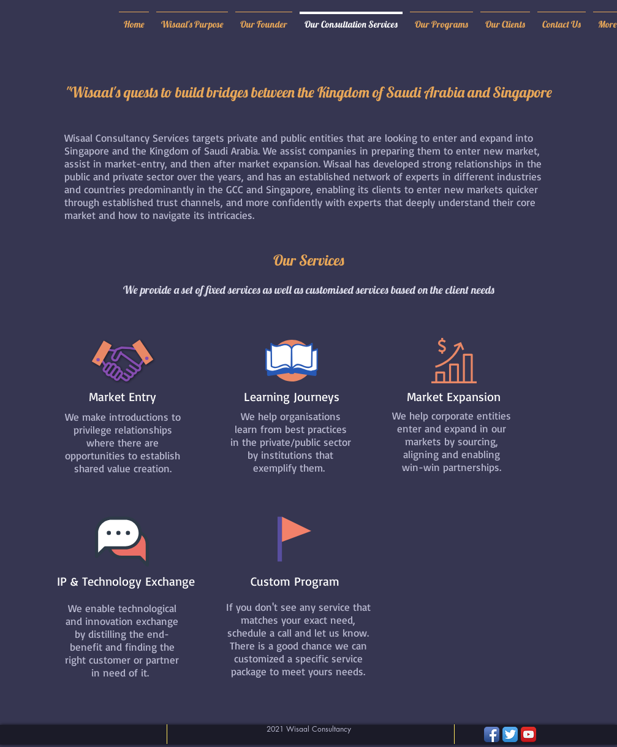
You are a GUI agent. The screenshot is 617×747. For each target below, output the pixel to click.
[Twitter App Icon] (510, 734)
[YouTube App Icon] (528, 734)
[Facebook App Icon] (491, 734)
